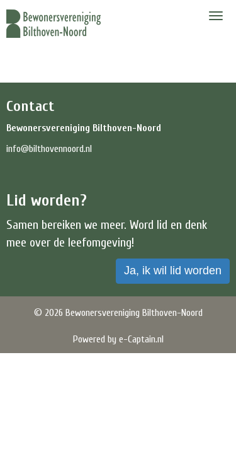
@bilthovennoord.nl (49, 148)
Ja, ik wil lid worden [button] (173, 270)
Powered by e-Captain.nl (118, 339)
